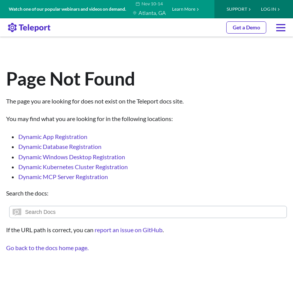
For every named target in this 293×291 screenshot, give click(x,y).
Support (237, 9)
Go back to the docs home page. (47, 247)
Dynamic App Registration (52, 136)
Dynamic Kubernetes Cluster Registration (73, 166)
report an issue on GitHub (129, 229)
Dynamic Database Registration (59, 146)
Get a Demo (246, 27)
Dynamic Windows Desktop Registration (71, 156)
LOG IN (268, 9)
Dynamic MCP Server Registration (63, 176)
